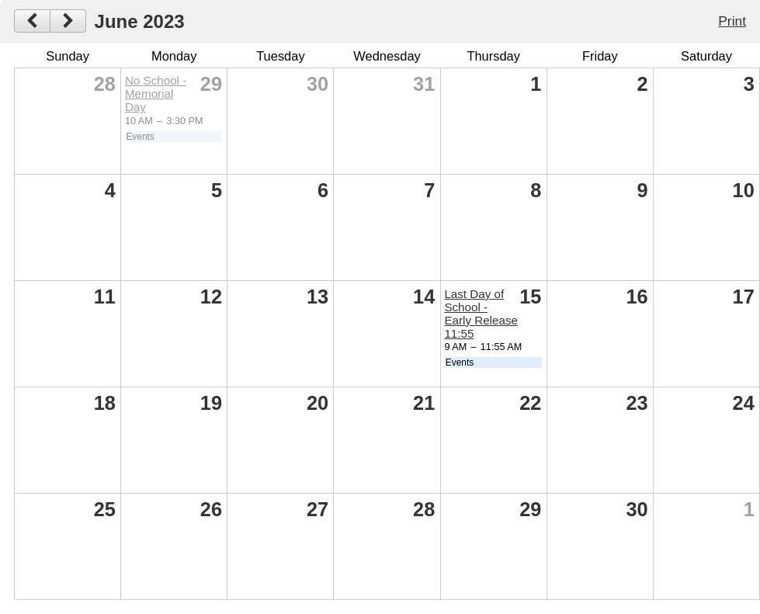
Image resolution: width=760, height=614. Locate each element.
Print (732, 21)
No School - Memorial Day (155, 93)
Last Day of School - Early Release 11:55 (481, 313)
